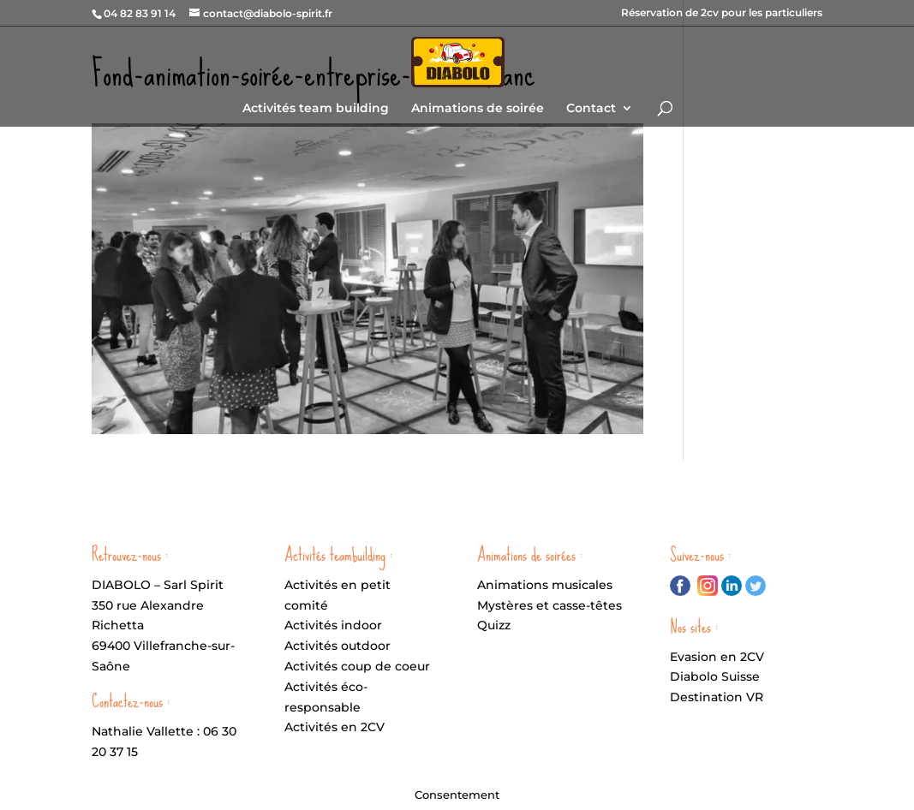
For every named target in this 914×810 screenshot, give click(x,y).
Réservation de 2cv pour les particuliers (721, 13)
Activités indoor (333, 625)
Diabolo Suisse (715, 676)
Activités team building (315, 109)
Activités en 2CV (334, 727)
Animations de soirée (477, 109)
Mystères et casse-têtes (549, 605)
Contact (591, 109)
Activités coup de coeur (357, 666)
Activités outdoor (337, 645)
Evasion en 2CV (717, 656)
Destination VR (716, 697)
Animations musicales (544, 585)
